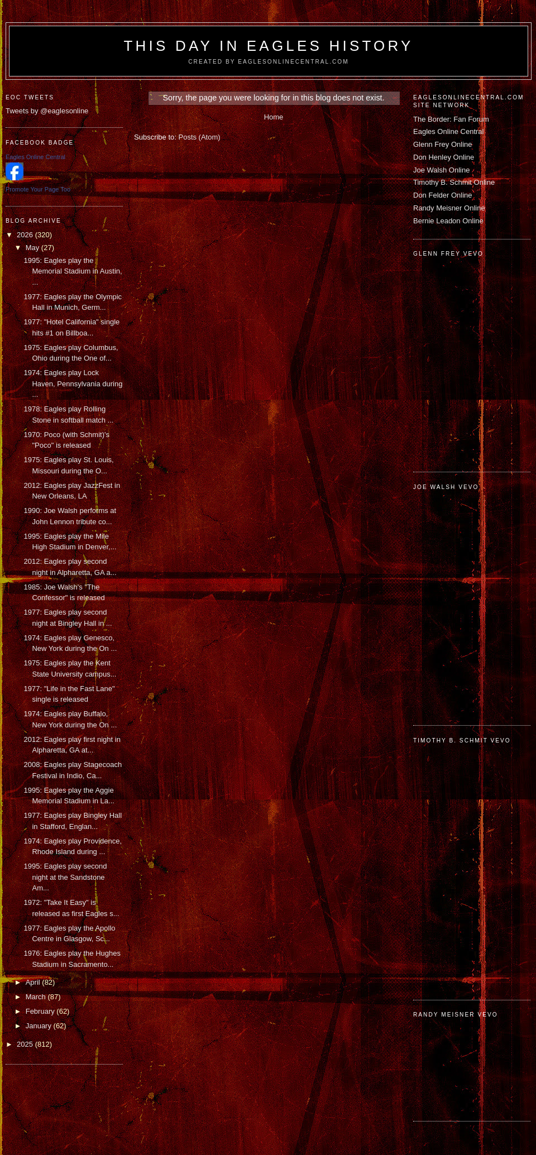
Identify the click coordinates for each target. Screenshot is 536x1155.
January (40, 1026)
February (41, 1011)
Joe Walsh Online (441, 170)
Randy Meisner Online (449, 208)
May (33, 247)
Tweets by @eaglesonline (47, 111)
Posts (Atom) (200, 137)
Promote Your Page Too (38, 189)
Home (274, 117)
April (34, 982)
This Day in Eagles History (268, 45)
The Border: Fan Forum (451, 119)
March (37, 997)
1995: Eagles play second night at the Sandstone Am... (65, 877)
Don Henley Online (443, 157)
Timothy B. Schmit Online (454, 182)
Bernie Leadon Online (448, 221)
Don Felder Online (442, 195)
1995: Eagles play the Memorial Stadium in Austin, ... (72, 271)
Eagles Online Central (448, 131)
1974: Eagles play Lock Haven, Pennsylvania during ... (72, 383)
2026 (26, 235)
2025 (26, 1044)
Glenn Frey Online (442, 144)
